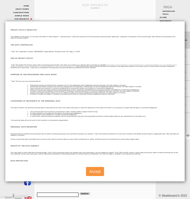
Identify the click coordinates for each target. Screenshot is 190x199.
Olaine (163, 17)
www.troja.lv (111, 65)
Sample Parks (22, 16)
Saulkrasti (165, 21)
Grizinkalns (168, 11)
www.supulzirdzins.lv (137, 65)
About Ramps (22, 9)
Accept (95, 171)
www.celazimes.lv (122, 65)
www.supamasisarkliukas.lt (64, 66)
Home (26, 6)
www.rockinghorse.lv (18, 66)
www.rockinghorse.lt (33, 66)
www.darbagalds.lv (48, 66)
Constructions (21, 12)
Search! (84, 193)
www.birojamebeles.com (154, 65)
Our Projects (22, 19)
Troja (165, 14)
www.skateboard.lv (170, 65)
